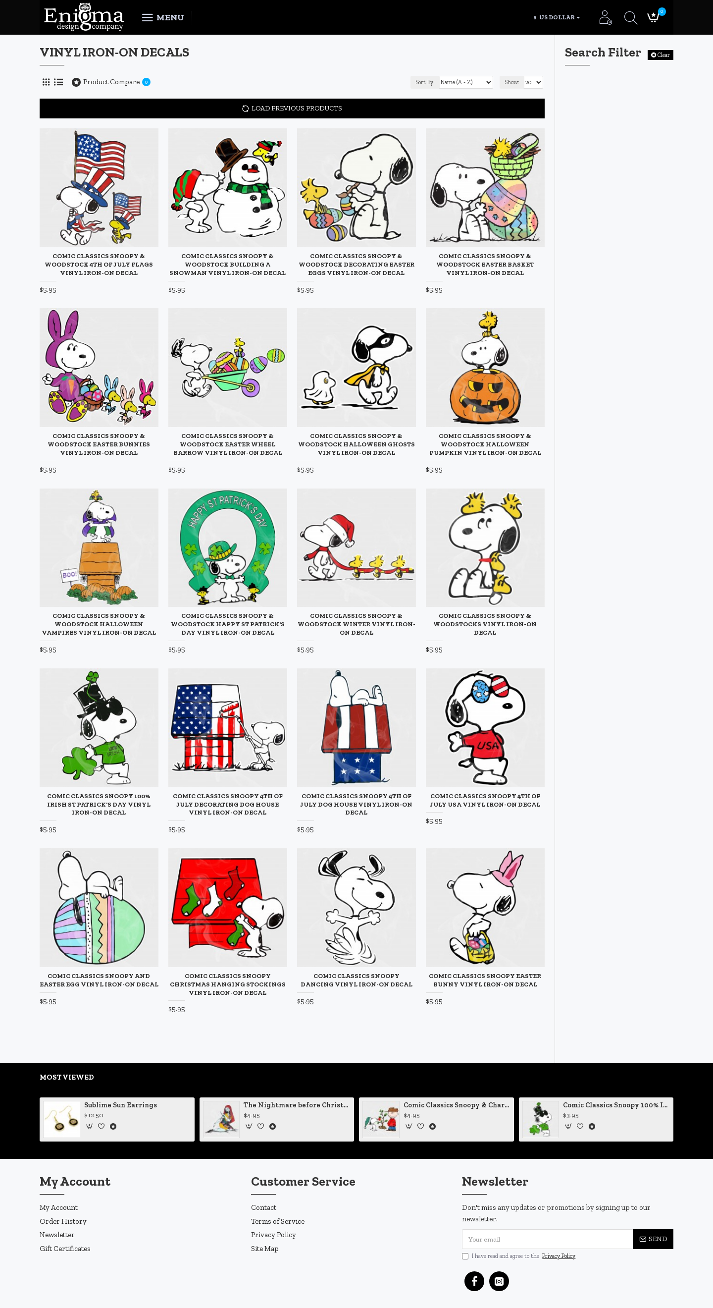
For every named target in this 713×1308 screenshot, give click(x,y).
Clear (664, 55)
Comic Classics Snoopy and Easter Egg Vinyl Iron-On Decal (99, 980)
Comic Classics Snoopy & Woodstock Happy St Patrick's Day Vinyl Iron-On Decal (228, 624)
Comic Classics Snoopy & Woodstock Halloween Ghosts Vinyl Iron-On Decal (356, 444)
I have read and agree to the (519, 1256)
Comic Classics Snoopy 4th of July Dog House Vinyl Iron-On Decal (356, 804)
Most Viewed (67, 1077)
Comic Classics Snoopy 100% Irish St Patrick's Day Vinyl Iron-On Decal (99, 804)
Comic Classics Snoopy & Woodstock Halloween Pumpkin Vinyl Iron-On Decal (485, 444)
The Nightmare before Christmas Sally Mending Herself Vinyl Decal (297, 1105)
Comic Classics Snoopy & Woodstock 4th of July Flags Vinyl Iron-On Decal (99, 264)
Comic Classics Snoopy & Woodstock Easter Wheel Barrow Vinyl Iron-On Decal (227, 444)
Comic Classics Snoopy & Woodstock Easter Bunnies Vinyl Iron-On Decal (99, 444)
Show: (512, 82)
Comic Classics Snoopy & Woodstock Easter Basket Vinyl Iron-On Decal (485, 264)
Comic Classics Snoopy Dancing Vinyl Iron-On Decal (356, 980)
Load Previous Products (297, 108)
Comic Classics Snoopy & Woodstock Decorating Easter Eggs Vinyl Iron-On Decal (356, 264)
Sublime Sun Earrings (120, 1105)
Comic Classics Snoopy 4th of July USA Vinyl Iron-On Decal (485, 800)
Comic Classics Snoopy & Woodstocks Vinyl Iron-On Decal (485, 624)
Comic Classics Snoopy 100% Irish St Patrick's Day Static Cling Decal (616, 1105)
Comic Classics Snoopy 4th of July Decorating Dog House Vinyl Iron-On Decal (228, 804)
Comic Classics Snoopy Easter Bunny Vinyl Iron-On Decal (485, 980)
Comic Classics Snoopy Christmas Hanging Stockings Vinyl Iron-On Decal (228, 984)
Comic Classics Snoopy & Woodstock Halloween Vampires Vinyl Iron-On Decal (99, 624)
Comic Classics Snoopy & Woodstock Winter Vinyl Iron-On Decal (356, 624)
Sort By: (425, 82)
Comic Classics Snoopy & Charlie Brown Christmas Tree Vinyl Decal (457, 1105)
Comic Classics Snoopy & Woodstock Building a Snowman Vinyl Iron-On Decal (227, 264)
